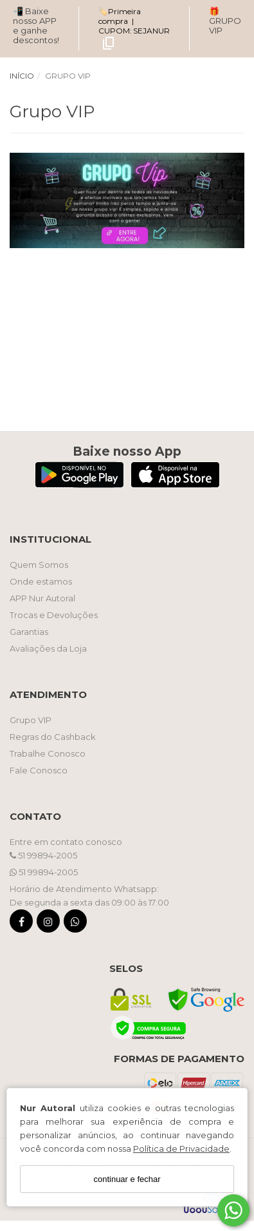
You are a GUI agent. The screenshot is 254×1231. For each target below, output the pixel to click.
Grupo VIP (30, 720)
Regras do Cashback (53, 737)
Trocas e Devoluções (54, 615)
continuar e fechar (126, 1179)
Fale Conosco (39, 770)
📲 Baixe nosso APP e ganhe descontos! (36, 25)
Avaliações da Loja (48, 648)
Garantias (29, 631)
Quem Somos (39, 564)
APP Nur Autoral (42, 598)
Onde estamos (41, 581)
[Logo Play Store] (79, 484)
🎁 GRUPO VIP (225, 20)
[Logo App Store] (175, 484)
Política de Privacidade (181, 1148)
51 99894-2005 (43, 855)
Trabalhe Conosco (48, 753)
